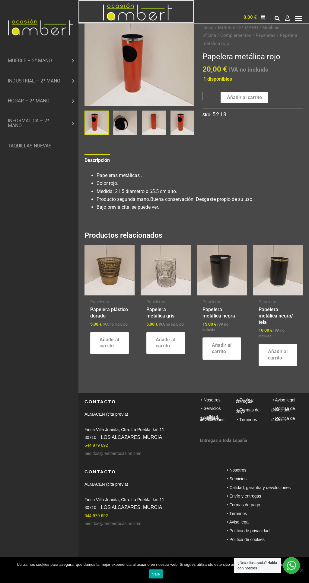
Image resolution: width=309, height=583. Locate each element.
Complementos (235, 35)
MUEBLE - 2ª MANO (238, 27)
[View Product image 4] (182, 123)
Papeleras (266, 35)
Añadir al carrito (244, 97)
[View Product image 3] (154, 123)
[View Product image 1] (96, 123)
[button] (277, 18)
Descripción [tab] (97, 160)
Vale (156, 574)
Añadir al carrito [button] (109, 343)
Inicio (208, 27)
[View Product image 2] (125, 123)
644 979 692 (96, 445)
